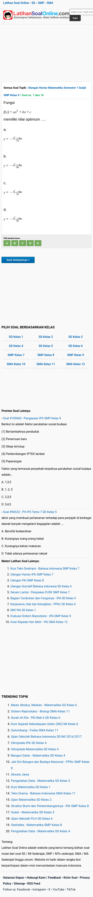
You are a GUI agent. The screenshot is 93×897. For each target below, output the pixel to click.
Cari (75, 18)
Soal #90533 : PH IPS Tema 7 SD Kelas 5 (30, 512)
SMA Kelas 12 (75, 364)
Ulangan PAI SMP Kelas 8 (27, 580)
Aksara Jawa (20, 774)
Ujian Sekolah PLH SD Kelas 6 (32, 818)
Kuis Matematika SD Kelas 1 (30, 787)
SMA (50, 3)
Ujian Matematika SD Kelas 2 (31, 799)
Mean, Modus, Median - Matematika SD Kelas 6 (44, 705)
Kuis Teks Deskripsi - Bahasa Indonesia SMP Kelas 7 (44, 568)
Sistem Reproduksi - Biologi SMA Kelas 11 (40, 711)
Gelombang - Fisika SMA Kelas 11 (34, 730)
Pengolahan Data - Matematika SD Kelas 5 (40, 781)
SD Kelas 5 (46, 346)
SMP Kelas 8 (45, 355)
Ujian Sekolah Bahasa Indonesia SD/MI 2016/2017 (46, 736)
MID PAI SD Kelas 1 (23, 610)
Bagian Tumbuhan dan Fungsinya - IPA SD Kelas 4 (43, 598)
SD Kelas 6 (75, 346)
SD (33, 3)
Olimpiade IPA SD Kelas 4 (28, 743)
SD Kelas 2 (46, 337)
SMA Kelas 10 (16, 364)
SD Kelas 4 (16, 346)
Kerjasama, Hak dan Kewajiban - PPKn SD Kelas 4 (43, 604)
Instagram (39, 889)
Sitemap (19, 883)
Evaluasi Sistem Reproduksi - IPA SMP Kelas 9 (40, 616)
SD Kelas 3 (75, 337)
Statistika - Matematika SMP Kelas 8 (36, 825)
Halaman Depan (13, 877)
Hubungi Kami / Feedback (44, 877)
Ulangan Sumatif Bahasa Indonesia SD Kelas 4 (41, 586)
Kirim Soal (70, 877)
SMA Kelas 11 (45, 364)
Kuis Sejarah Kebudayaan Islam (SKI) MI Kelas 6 (44, 724)
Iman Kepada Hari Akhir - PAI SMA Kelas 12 (39, 622)
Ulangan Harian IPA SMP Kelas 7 (31, 574)
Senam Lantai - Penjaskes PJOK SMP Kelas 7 (40, 592)
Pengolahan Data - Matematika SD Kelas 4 (40, 831)
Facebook (23, 889)
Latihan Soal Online (16, 3)
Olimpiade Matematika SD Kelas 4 (35, 749)
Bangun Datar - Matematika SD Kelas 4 (38, 755)
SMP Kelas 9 (75, 355)
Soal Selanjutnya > (18, 259)
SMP (41, 3)
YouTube (58, 889)
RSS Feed (33, 883)
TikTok (71, 889)
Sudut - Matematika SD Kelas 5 (32, 812)
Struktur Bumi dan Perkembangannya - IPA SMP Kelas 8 (50, 806)
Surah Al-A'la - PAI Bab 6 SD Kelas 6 (35, 717)
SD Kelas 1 (16, 337)
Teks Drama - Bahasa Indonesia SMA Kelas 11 (43, 793)
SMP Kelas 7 (16, 355)
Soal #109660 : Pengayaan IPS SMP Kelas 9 (32, 418)
